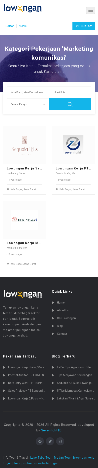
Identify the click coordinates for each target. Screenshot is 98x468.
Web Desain (78, 173)
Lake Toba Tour (41, 457)
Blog (60, 326)
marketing (12, 173)
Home (61, 302)
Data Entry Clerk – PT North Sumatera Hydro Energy (40, 382)
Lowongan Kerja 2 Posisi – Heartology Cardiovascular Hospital (46, 398)
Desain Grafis (63, 173)
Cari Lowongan (66, 318)
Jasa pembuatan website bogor (35, 463)
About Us (63, 310)
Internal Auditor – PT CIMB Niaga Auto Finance (37, 375)
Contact (62, 333)
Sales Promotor (27, 173)
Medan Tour (62, 457)
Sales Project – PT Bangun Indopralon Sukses (36, 390)
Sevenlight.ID (51, 430)
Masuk (23, 26)
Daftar (10, 26)
